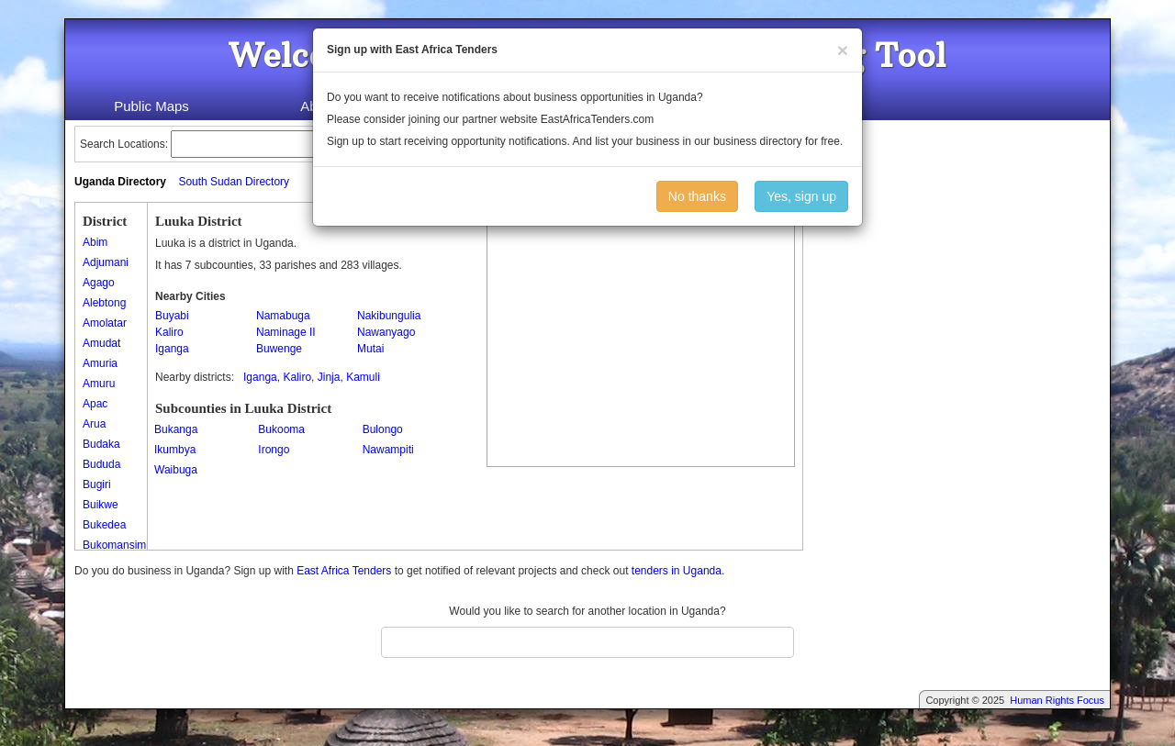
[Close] (842, 50)
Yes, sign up (801, 196)
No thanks (697, 196)
